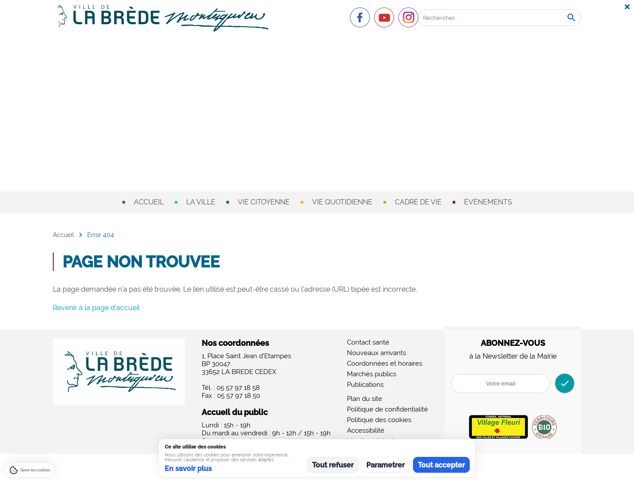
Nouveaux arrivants (376, 353)
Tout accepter (441, 465)
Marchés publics (371, 374)
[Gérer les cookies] (29, 470)
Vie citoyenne (264, 202)
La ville (200, 202)
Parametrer (385, 465)
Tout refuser (333, 465)
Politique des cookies (379, 420)
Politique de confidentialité (387, 409)
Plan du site (364, 399)
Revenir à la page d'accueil (96, 308)
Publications (365, 385)
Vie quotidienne (342, 202)
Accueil (149, 202)
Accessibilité (365, 430)
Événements (488, 202)
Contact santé (368, 342)
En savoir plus (188, 468)
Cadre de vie (418, 202)
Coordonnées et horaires (384, 363)
